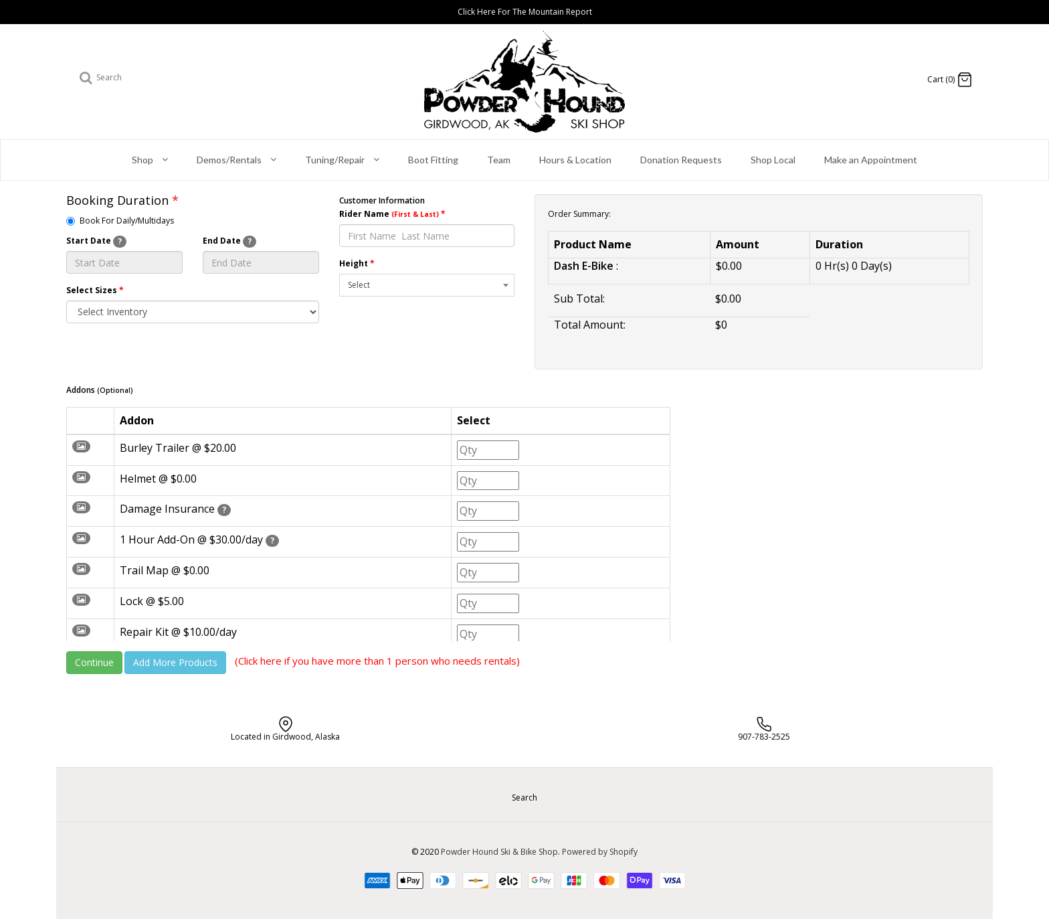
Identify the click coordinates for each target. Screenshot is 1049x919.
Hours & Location (575, 159)
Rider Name (392, 214)
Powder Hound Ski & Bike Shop (499, 851)
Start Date (96, 241)
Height (357, 263)
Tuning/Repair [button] (342, 160)
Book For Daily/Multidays (120, 220)
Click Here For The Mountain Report (525, 11)
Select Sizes (95, 290)
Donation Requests (681, 159)
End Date (229, 241)
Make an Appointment (870, 159)
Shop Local (773, 159)
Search (524, 797)
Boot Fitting (433, 159)
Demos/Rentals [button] (236, 160)
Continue (94, 662)
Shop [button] (150, 160)
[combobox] (426, 285)
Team (498, 159)
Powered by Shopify (600, 851)
